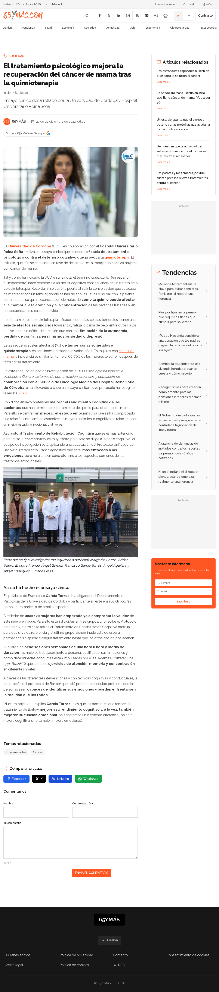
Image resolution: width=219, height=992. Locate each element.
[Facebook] (99, 15)
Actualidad (113, 27)
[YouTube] (137, 15)
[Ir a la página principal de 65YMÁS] (23, 15)
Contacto (120, 955)
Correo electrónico (83, 803)
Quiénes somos (164, 4)
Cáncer (38, 752)
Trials (22, 393)
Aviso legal (14, 965)
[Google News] (165, 15)
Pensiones (28, 27)
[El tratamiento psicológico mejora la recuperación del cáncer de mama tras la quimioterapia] (128, 156)
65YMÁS (19, 121)
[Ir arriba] (109, 940)
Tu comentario (12, 823)
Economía (68, 27)
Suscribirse (183, 601)
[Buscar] (87, 15)
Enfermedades (16, 752)
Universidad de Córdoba (29, 246)
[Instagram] (127, 15)
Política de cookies (74, 965)
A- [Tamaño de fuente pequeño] (178, 15)
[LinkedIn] (118, 15)
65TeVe (206, 4)
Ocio (132, 27)
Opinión (7, 27)
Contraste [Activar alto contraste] (205, 15)
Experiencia (153, 27)
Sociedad (90, 27)
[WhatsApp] (156, 15)
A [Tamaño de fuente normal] (189, 15)
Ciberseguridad (179, 27)
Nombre (8, 803)
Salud (48, 27)
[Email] (146, 15)
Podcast (188, 4)
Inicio (7, 92)
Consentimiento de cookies (187, 955)
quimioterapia (117, 257)
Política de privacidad (76, 955)
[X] (109, 15)
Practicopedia (208, 27)
